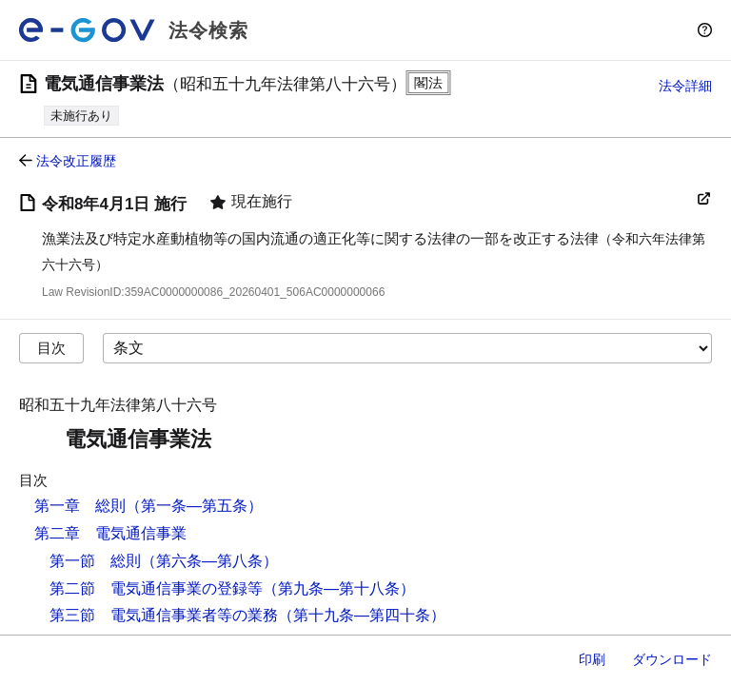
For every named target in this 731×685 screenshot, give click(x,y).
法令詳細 (685, 85)
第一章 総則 (80, 506)
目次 (51, 348)
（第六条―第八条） (209, 561)
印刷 (592, 659)
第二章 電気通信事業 (110, 533)
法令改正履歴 (76, 160)
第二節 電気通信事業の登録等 (156, 588)
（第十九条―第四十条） (361, 615)
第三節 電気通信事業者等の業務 (163, 615)
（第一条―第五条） (194, 506)
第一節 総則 (95, 561)
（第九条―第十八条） (339, 588)
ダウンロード (672, 659)
